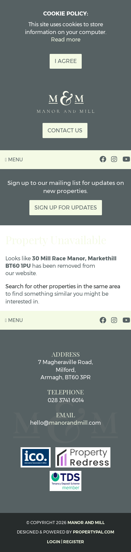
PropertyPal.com (93, 531)
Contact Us (65, 130)
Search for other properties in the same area (62, 286)
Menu (14, 160)
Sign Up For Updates (65, 207)
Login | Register (65, 541)
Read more (65, 39)
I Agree (66, 61)
